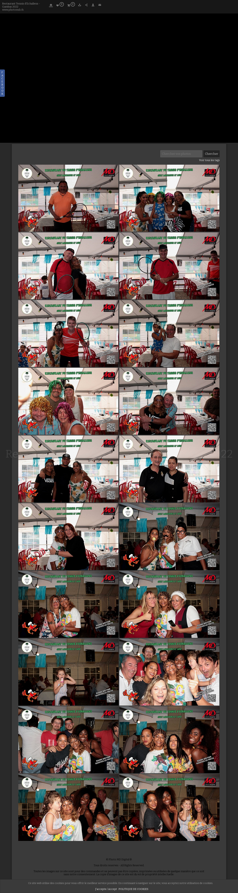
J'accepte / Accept (106, 889)
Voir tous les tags (209, 160)
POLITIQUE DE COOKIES (133, 889)
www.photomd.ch (12, 9)
